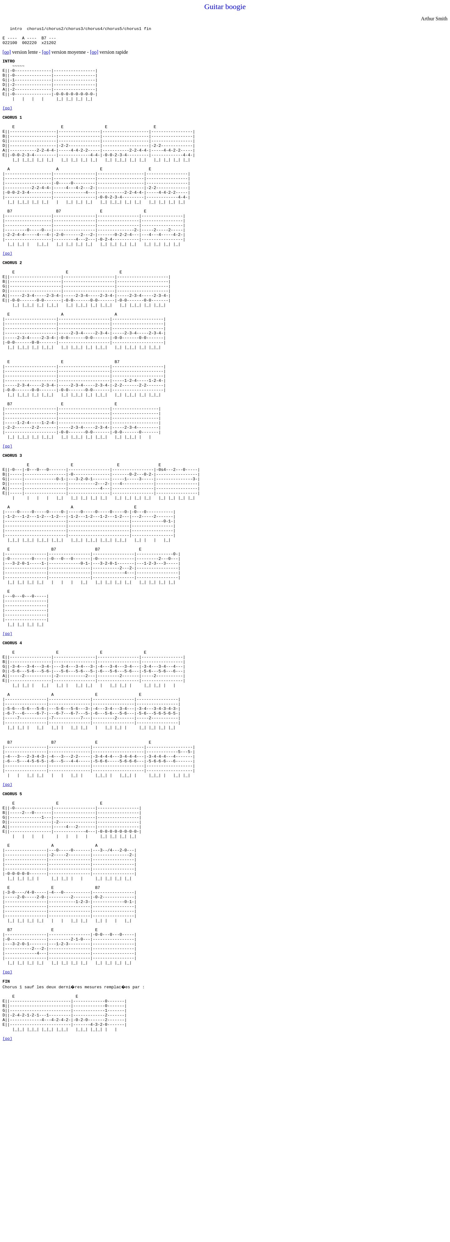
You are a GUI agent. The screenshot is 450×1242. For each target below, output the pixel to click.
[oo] (6, 55)
